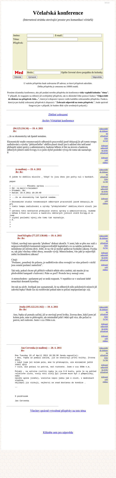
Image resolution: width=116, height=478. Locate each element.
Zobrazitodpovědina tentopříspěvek (104, 154)
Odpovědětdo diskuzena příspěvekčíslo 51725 (103, 140)
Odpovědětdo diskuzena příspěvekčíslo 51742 (103, 329)
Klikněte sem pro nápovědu (58, 457)
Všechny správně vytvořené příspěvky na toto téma (58, 436)
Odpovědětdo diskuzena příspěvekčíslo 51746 (103, 370)
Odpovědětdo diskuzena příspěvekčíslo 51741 (103, 258)
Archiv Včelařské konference (58, 126)
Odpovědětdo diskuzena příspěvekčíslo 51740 (103, 181)
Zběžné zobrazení (58, 119)
